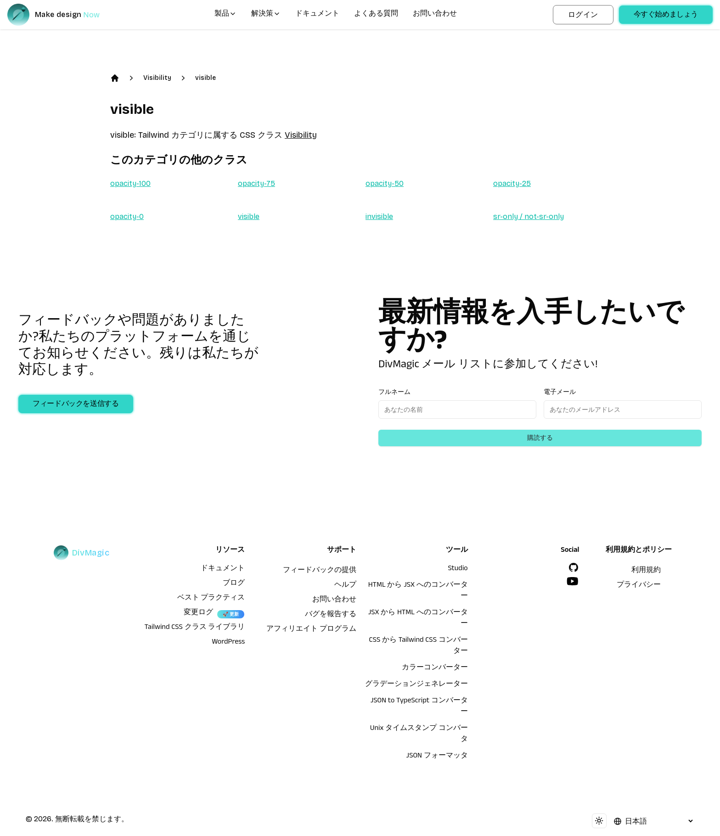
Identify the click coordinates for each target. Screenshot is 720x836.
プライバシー (639, 585)
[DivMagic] (62, 15)
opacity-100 (130, 183)
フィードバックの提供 (319, 571)
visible (205, 78)
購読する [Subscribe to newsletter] (540, 438)
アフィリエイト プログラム (311, 629)
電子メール (560, 392)
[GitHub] (573, 567)
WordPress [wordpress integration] (228, 642)
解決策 (266, 14)
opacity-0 (127, 216)
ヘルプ (345, 585)
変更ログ (198, 613)
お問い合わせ (435, 14)
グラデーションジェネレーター (416, 684)
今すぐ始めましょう (666, 15)
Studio (457, 569)
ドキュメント (317, 14)
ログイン (583, 14)
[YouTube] (572, 581)
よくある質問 (376, 14)
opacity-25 (512, 183)
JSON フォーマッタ (437, 756)
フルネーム (394, 392)
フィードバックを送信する (76, 404)
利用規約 (646, 571)
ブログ (234, 583)
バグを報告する (330, 615)
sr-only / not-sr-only (528, 216)
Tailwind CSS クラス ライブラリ (195, 628)
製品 (225, 14)
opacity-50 (385, 183)
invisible (379, 216)
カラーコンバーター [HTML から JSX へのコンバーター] (435, 668)
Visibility (157, 78)
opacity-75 (256, 183)
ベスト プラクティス (211, 598)
